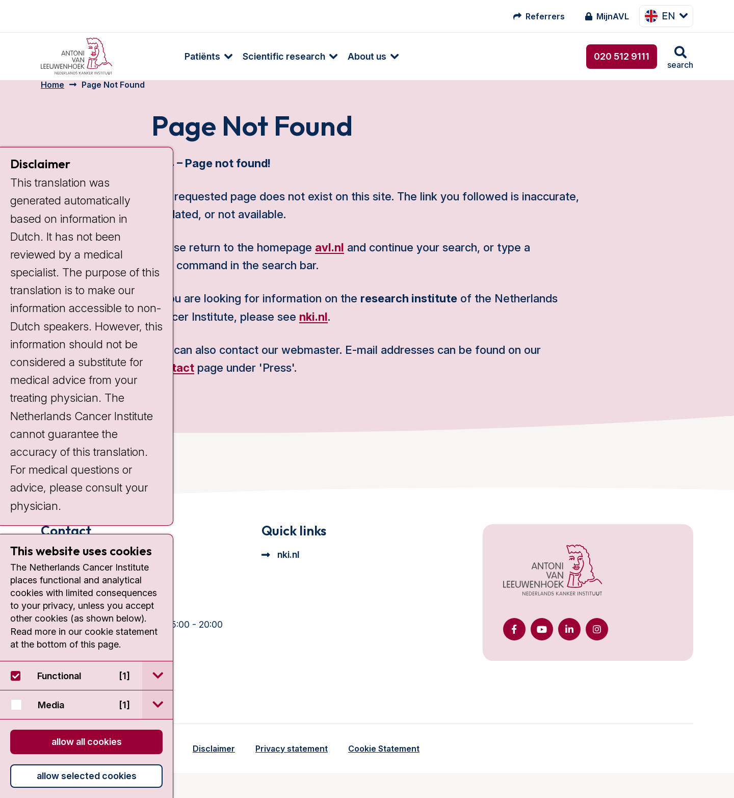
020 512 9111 (621, 56)
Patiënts (150, 56)
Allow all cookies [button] (86, 741)
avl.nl (329, 260)
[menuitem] (151, 56)
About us (315, 56)
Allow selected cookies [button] (87, 775)
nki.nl (313, 329)
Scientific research (232, 56)
